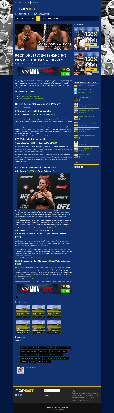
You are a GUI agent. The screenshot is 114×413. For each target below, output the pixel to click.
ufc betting (24, 361)
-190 (49, 261)
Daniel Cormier (44, 351)
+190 (32, 115)
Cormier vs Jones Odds (63, 347)
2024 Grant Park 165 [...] (86, 97)
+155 (18, 264)
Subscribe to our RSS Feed (86, 86)
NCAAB (27, 18)
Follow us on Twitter (85, 89)
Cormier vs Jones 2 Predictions (46, 347)
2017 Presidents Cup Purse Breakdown (29, 96)
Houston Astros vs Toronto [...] (87, 148)
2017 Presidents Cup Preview (26, 94)
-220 (32, 143)
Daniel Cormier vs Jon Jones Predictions (51, 354)
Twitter (16, 395)
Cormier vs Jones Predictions (28, 351)
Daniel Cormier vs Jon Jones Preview (30, 358)
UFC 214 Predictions (49, 358)
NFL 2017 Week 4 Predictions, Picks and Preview (31, 98)
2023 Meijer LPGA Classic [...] (87, 110)
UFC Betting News (48, 64)
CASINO (27, 2)
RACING (56, 18)
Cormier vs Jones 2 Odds (27, 347)
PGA (43, 18)
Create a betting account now (22, 281)
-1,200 (30, 171)
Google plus (21, 395)
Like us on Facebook (84, 92)
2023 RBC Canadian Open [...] (87, 123)
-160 (45, 234)
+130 (18, 237)
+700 (54, 171)
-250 (52, 115)
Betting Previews (38, 64)
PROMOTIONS (35, 2)
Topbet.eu (61, 409)
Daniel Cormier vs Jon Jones (58, 351)
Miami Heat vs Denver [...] (86, 116)
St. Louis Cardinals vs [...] (86, 104)
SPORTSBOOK (19, 2)
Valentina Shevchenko (43, 361)
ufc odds (32, 361)
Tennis (49, 18)
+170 (54, 143)
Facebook (19, 395)
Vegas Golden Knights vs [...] (87, 142)
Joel (19, 64)
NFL (22, 18)
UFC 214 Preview (62, 358)
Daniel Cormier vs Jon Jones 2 (29, 354)
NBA (33, 18)
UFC (38, 18)
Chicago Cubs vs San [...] (86, 154)
